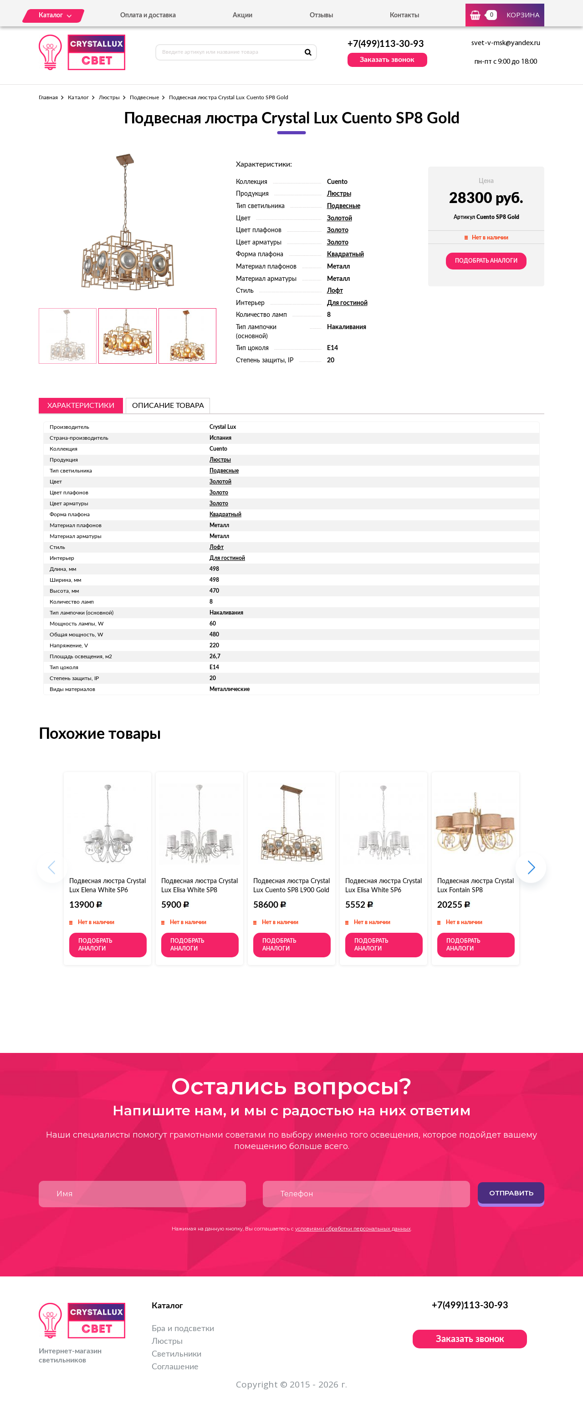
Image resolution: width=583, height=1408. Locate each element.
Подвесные (144, 97)
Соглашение (175, 1367)
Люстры (109, 97)
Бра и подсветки (183, 1329)
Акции (242, 15)
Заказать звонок (387, 59)
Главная (48, 97)
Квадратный (345, 254)
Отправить (511, 1193)
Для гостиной (347, 303)
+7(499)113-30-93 (386, 44)
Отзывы (321, 15)
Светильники (176, 1354)
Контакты (404, 15)
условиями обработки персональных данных (353, 1228)
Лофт (335, 291)
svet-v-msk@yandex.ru (505, 43)
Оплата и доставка (148, 15)
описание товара (168, 405)
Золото (337, 230)
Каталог (78, 97)
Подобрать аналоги (486, 261)
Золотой (339, 218)
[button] (530, 872)
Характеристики (80, 405)
